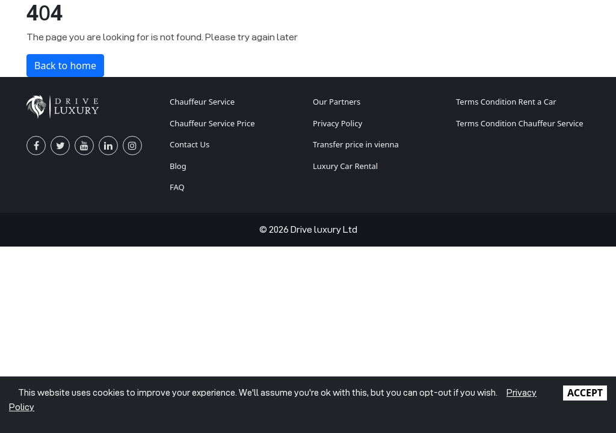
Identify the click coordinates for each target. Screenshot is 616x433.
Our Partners (336, 101)
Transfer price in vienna (356, 144)
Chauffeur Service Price (212, 123)
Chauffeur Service (202, 101)
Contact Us (189, 144)
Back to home (65, 65)
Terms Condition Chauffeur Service (520, 123)
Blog (178, 166)
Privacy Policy (337, 123)
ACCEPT (585, 392)
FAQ (177, 187)
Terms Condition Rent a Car (506, 101)
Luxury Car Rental (345, 166)
